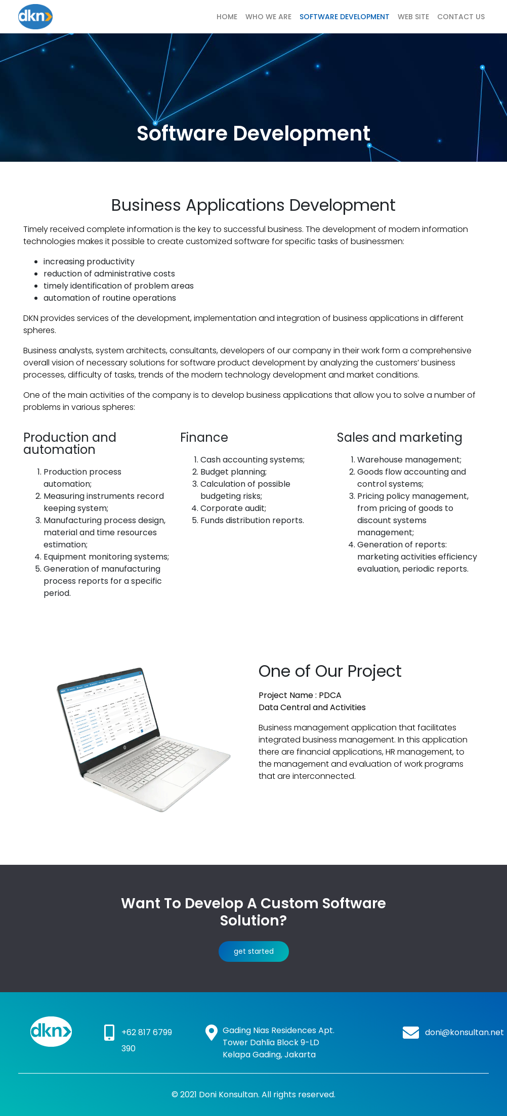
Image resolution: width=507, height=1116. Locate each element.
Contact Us (461, 17)
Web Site (413, 17)
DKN (68, 16)
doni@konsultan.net (464, 1032)
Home (227, 17)
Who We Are (268, 17)
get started (254, 951)
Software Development (345, 17)
